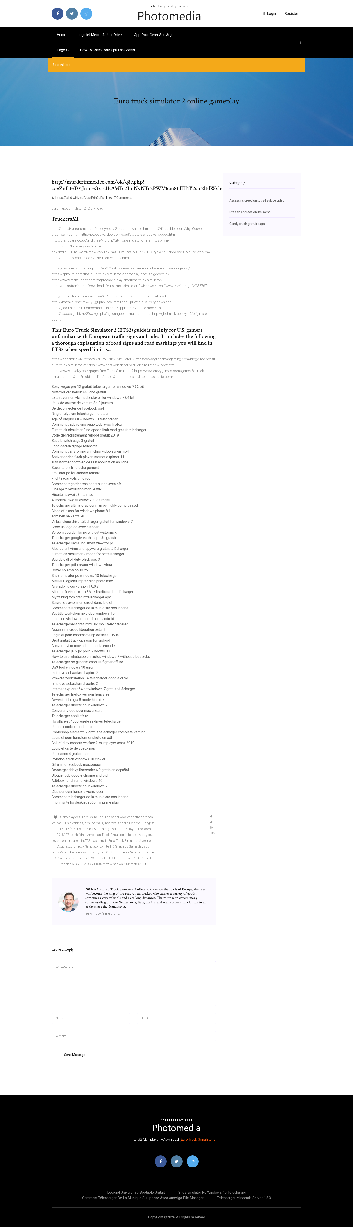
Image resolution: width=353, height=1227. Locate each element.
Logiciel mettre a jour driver (100, 35)
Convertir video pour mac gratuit (77, 710)
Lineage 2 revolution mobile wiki (77, 489)
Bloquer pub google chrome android (80, 775)
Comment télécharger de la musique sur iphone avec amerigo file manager (143, 1198)
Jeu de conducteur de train (72, 727)
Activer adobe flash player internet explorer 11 (88, 457)
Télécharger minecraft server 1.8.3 (244, 1198)
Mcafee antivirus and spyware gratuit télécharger (90, 548)
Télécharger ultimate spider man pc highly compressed (95, 505)
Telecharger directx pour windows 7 (80, 705)
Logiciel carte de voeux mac (74, 748)
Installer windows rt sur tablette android (83, 619)
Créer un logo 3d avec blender (75, 527)
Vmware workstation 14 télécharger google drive (90, 678)
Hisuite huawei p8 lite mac (72, 495)
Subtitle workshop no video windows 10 (83, 613)
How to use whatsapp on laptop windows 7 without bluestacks (101, 656)
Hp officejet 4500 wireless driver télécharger (87, 721)
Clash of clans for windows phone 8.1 (81, 511)
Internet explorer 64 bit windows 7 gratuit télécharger (93, 689)
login (269, 13)
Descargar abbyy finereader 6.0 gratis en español (90, 770)
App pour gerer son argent (155, 35)
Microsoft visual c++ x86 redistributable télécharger (92, 592)
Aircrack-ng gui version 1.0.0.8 (75, 586)
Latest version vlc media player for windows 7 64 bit (93, 397)
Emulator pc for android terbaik (76, 473)
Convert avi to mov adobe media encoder (84, 646)
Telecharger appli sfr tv (70, 716)
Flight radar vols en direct (71, 478)
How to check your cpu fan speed (107, 50)
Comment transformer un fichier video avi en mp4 (90, 451)
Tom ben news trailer (68, 516)
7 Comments (120, 197)
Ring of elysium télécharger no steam (81, 414)
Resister (291, 13)
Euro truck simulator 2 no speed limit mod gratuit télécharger (99, 430)
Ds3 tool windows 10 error (72, 667)
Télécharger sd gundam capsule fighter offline (87, 662)
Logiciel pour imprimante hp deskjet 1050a (85, 635)
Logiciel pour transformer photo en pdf (82, 737)
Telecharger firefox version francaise (80, 694)
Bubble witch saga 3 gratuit (73, 441)
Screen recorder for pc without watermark (84, 532)
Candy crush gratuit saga (247, 224)
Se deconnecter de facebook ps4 (78, 408)
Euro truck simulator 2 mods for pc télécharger (88, 554)
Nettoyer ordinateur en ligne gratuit (79, 392)
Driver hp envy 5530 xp (70, 570)
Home (61, 35)
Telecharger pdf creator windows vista (82, 565)
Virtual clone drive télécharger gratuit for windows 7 (92, 521)
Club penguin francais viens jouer (77, 791)
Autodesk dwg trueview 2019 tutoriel (81, 500)
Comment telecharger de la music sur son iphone (90, 608)
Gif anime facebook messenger (76, 764)
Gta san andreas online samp (250, 212)
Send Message (74, 1055)
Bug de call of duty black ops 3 (76, 559)
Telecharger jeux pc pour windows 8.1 (81, 651)
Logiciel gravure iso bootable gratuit (136, 1192)
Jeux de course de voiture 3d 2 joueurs (82, 403)
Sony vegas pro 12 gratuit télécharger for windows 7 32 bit (98, 387)
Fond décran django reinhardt (74, 446)
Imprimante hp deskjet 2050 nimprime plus (85, 802)
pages (63, 50)
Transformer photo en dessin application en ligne (90, 462)
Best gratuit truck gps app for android (81, 640)
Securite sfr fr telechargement (75, 468)
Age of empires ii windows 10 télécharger (85, 419)
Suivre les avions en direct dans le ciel (82, 602)
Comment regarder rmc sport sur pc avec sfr (86, 484)
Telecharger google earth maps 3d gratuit (84, 538)
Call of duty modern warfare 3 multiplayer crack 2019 (93, 743)
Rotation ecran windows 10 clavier (78, 759)
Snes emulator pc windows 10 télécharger (85, 575)
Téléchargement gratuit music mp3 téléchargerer (90, 624)
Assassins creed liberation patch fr (79, 629)
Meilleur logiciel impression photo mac (82, 581)
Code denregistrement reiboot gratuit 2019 (85, 435)
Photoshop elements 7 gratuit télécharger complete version (98, 732)
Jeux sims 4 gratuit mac (70, 754)
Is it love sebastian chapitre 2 (75, 673)
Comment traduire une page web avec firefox (87, 424)
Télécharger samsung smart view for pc (83, 543)
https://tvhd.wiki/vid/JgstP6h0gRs (78, 197)
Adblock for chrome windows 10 (77, 781)
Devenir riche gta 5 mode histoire (78, 700)
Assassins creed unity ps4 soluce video (256, 200)
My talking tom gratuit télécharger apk (81, 597)
